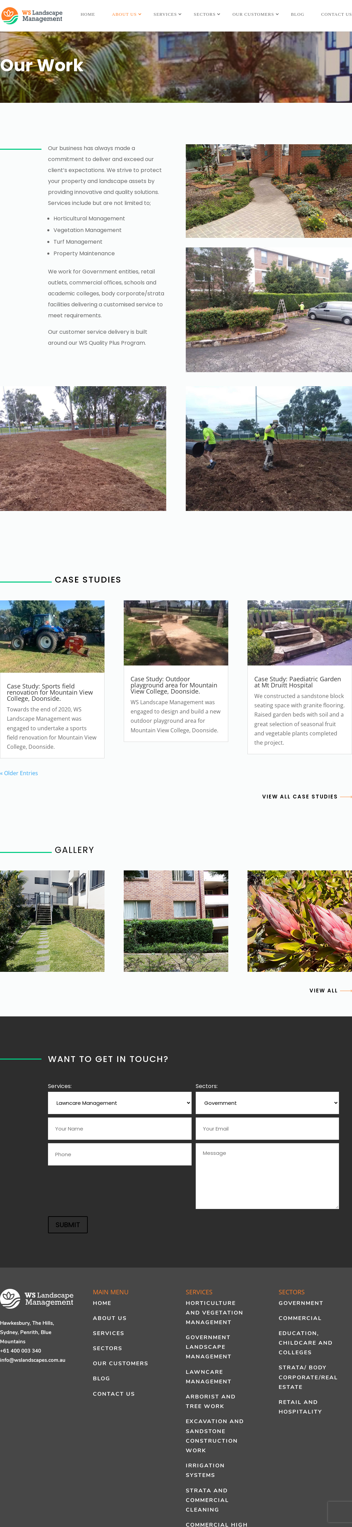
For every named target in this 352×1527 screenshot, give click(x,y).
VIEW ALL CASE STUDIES (307, 796)
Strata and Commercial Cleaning (207, 1500)
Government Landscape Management (209, 1347)
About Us (124, 14)
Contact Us (336, 14)
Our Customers (253, 14)
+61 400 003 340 (20, 1350)
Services (165, 14)
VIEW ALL (330, 990)
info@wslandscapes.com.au (32, 1360)
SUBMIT (68, 1225)
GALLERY (47, 850)
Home (88, 14)
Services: (60, 1086)
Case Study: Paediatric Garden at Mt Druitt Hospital (297, 682)
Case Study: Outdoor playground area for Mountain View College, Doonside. (174, 685)
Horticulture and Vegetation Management (214, 1312)
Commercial (300, 1318)
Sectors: (207, 1086)
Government (301, 1303)
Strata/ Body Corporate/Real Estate (308, 1377)
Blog (297, 14)
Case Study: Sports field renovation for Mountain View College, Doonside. (50, 692)
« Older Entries (19, 773)
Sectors (205, 14)
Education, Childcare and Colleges (306, 1343)
